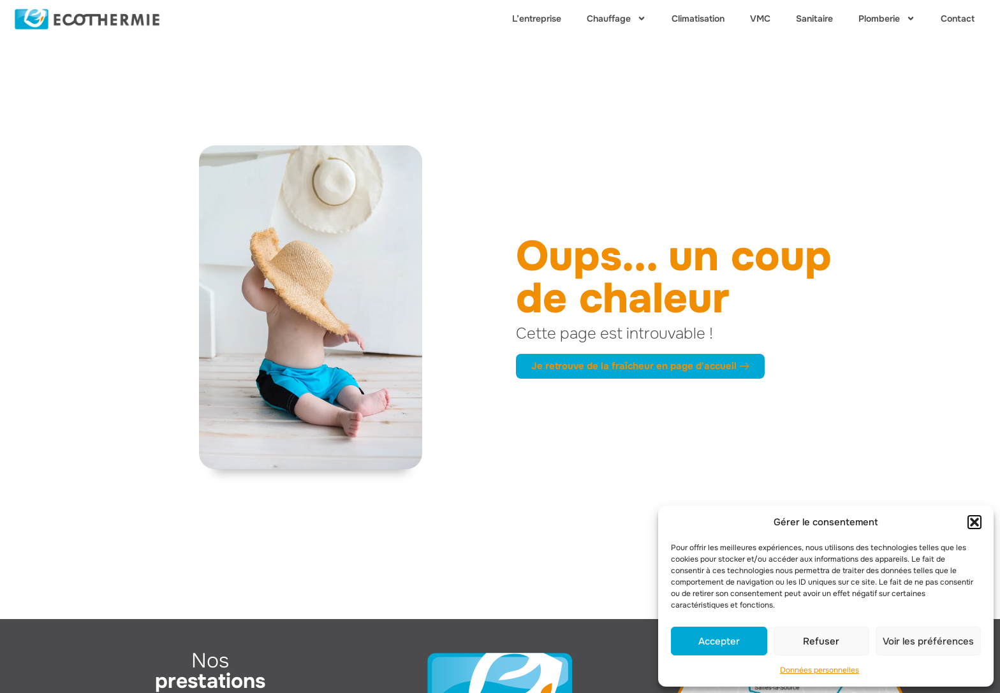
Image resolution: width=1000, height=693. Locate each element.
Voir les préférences (928, 641)
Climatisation (698, 18)
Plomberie (886, 18)
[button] (974, 522)
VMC (760, 18)
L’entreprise (536, 18)
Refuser (821, 641)
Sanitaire (814, 18)
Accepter (719, 641)
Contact (957, 18)
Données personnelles (819, 670)
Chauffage (616, 18)
